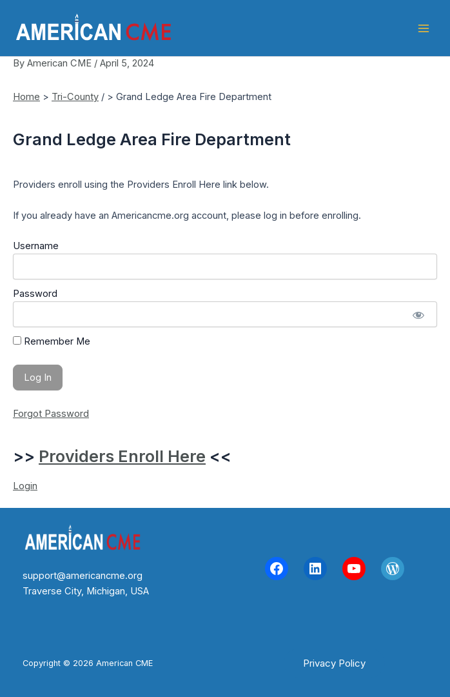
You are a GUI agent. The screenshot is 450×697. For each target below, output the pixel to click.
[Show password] (418, 314)
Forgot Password (51, 413)
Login (25, 486)
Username (36, 246)
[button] (334, 663)
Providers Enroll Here (122, 456)
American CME (239, 28)
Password (35, 293)
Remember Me (51, 341)
